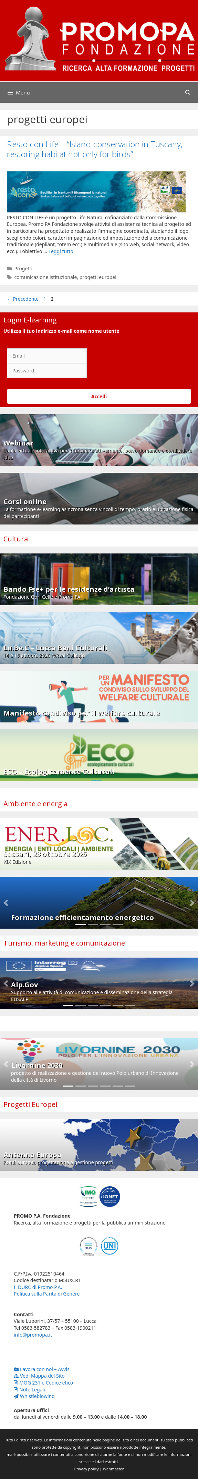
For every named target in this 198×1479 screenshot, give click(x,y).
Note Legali (29, 1389)
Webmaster (113, 1468)
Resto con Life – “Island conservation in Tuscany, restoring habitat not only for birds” (95, 149)
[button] (6, 903)
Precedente (23, 299)
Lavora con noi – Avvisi (42, 1369)
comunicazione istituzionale (45, 277)
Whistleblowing (34, 1396)
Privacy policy (86, 1468)
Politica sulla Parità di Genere (47, 1293)
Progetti (23, 268)
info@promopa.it (33, 1334)
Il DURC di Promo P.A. (38, 1287)
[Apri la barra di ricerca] (188, 92)
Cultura (15, 538)
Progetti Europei (30, 1104)
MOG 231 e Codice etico (43, 1382)
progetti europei (98, 277)
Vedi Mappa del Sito (39, 1375)
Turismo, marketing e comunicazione (64, 943)
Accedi (99, 396)
